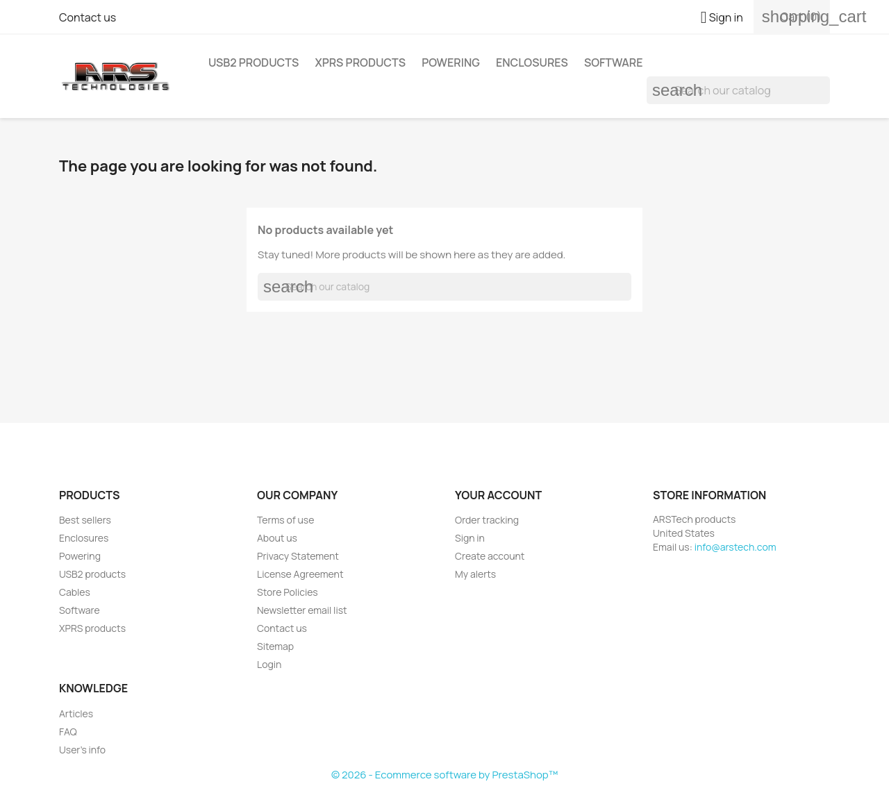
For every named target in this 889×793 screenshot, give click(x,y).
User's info (82, 749)
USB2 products (253, 62)
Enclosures (532, 62)
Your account (498, 495)
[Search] (738, 90)
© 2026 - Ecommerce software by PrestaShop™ (444, 774)
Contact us (87, 17)
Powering (451, 62)
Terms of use (285, 519)
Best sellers (85, 519)
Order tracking (487, 519)
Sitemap (275, 646)
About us (277, 537)
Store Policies (287, 592)
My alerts (475, 574)
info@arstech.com (735, 546)
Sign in (470, 537)
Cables (74, 592)
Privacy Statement (298, 555)
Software (613, 62)
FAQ (68, 731)
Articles (76, 713)
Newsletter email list (302, 610)
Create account (489, 555)
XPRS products (360, 62)
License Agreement (300, 574)
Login (269, 664)
